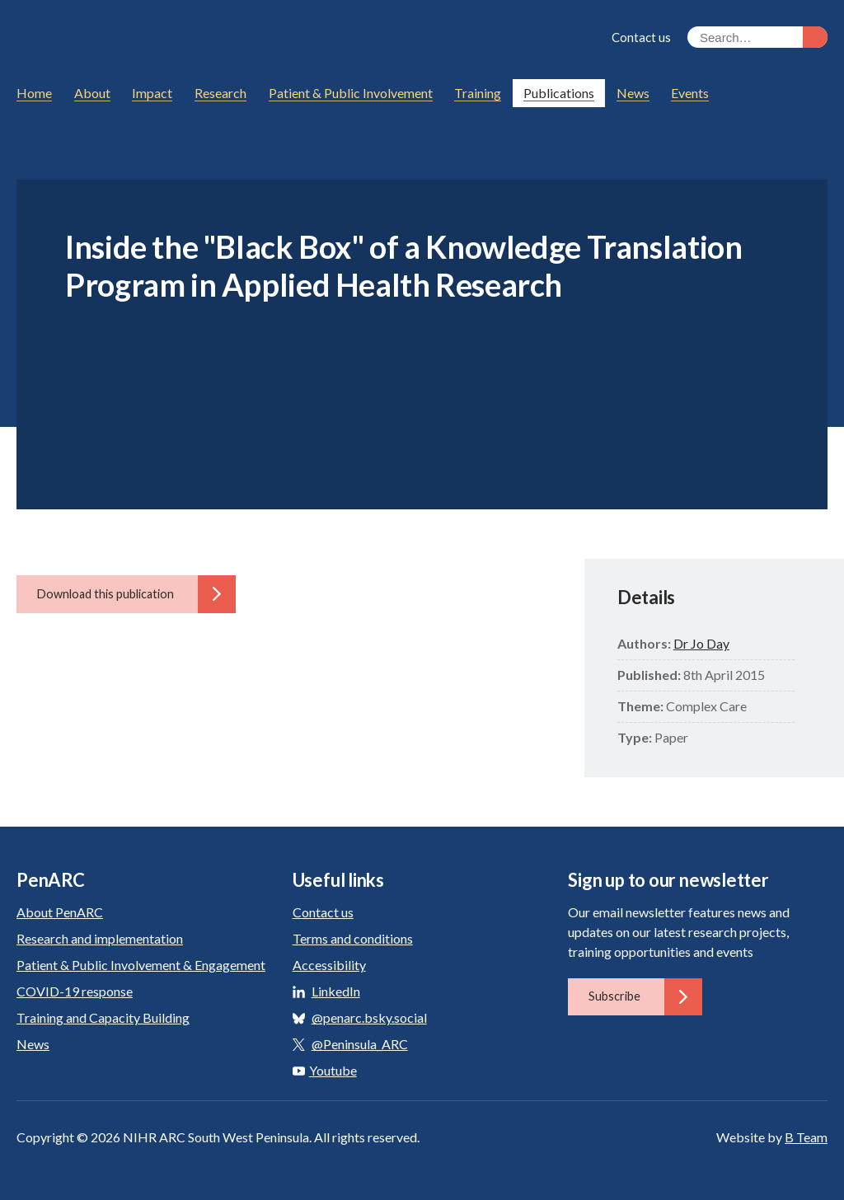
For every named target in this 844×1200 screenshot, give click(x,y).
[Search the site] (757, 37)
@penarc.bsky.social (369, 1017)
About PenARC (59, 912)
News (32, 1044)
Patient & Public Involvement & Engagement (140, 965)
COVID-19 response (74, 991)
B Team (806, 1137)
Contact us (641, 37)
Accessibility (329, 965)
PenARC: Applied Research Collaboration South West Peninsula (168, 39)
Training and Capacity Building (103, 1017)
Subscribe (645, 996)
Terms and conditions (353, 938)
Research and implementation (99, 938)
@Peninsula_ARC (360, 1044)
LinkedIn (336, 991)
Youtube (325, 1070)
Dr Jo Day (701, 643)
